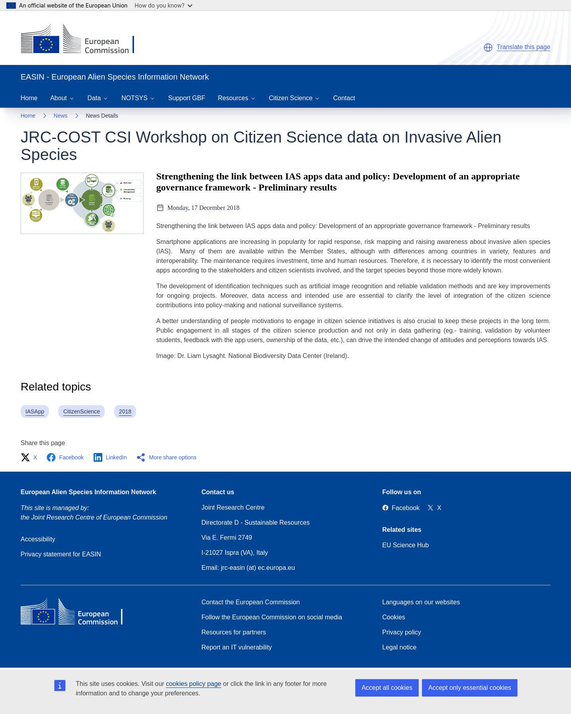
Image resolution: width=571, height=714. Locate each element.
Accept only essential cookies (469, 687)
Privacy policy (401, 632)
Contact (344, 98)
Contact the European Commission (250, 602)
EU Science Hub (405, 545)
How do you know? (164, 5)
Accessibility (38, 539)
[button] (488, 47)
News (60, 115)
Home (29, 98)
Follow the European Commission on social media (271, 617)
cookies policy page (193, 683)
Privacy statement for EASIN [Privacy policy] (61, 554)
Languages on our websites (421, 602)
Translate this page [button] (523, 47)
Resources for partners (233, 632)
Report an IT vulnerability (236, 647)
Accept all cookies (387, 687)
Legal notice (399, 647)
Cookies (393, 617)
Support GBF (186, 98)
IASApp (34, 411)
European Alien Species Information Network (88, 492)
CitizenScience (81, 411)
